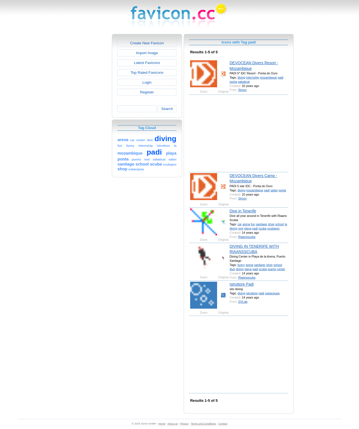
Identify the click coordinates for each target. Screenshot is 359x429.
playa (247, 228)
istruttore (252, 293)
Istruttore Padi (242, 284)
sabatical (244, 81)
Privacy (184, 423)
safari (274, 190)
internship (252, 77)
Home (161, 423)
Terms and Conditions (203, 423)
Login (146, 82)
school (279, 224)
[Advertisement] (87, 118)
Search (167, 109)
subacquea (272, 293)
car (240, 224)
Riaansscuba (246, 236)
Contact (222, 423)
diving (241, 77)
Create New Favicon (147, 43)
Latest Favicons (147, 63)
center (281, 269)
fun (253, 224)
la (286, 224)
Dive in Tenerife (243, 211)
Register (147, 92)
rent (240, 228)
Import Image (147, 53)
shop (271, 224)
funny (241, 265)
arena (246, 224)
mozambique (268, 77)
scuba (262, 228)
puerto (272, 269)
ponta (233, 81)
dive (232, 269)
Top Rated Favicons (146, 72)
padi (280, 77)
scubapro (273, 228)
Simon (242, 89)
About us (172, 423)
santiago (261, 224)
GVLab (242, 301)
